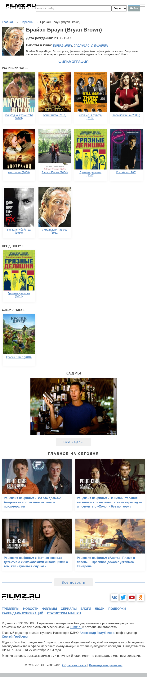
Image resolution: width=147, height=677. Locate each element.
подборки (117, 608)
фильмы (49, 608)
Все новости (74, 582)
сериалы (69, 608)
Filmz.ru (76, 627)
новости (30, 608)
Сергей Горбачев (15, 636)
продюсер (81, 45)
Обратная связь (74, 665)
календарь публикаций (22, 613)
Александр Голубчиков (96, 632)
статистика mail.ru (64, 613)
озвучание (99, 45)
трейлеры (10, 608)
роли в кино (62, 45)
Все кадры (73, 442)
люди (100, 608)
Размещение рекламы (105, 665)
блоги (85, 608)
